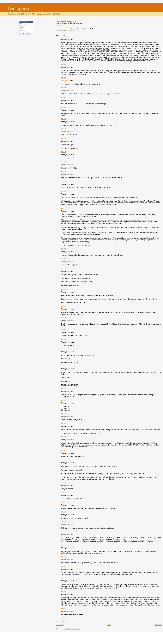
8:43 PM (63, 87)
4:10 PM (63, 208)
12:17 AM (63, 482)
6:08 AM (63, 161)
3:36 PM (63, 545)
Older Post (158, 625)
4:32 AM (63, 138)
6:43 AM (63, 388)
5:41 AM (63, 289)
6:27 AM (63, 349)
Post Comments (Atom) (72, 629)
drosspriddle (66, 81)
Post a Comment (61, 621)
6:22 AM (63, 306)
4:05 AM (63, 97)
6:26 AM (63, 329)
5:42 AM (63, 521)
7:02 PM (63, 258)
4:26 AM (63, 119)
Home (109, 625)
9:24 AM (63, 171)
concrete (22, 30)
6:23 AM (63, 317)
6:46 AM (63, 413)
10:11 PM (64, 268)
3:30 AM (63, 608)
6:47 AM (63, 423)
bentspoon (18, 8)
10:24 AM (63, 181)
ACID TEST (60, 25)
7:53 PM (63, 492)
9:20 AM (63, 450)
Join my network (26, 33)
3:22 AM (63, 591)
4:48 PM (63, 77)
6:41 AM (63, 366)
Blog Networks (24, 21)
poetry (21, 29)
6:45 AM (63, 400)
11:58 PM (64, 531)
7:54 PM (63, 502)
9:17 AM (63, 436)
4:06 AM (63, 107)
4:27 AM (63, 128)
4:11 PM (63, 248)
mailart (26, 29)
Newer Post (60, 625)
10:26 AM (63, 191)
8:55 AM (63, 566)
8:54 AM (63, 556)
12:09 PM (64, 618)
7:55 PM (63, 512)
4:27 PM (63, 64)
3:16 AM (63, 578)
